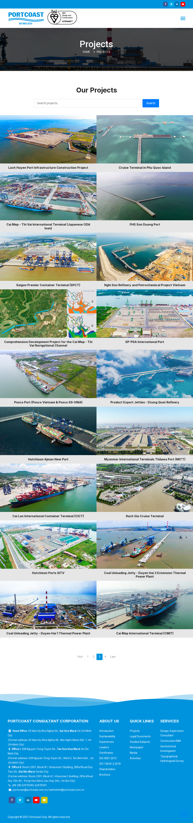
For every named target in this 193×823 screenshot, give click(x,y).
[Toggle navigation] (183, 19)
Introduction (106, 730)
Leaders (104, 747)
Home (86, 51)
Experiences (106, 741)
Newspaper (136, 747)
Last (113, 656)
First (80, 656)
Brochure (104, 774)
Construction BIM (170, 740)
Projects (103, 51)
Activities (135, 758)
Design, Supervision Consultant (172, 733)
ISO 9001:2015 (108, 758)
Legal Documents (140, 736)
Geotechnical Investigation (168, 748)
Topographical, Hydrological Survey (172, 758)
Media (133, 752)
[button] (184, 814)
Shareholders (107, 769)
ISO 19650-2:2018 (110, 763)
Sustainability (107, 736)
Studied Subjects (140, 741)
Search (150, 103)
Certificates (106, 752)
